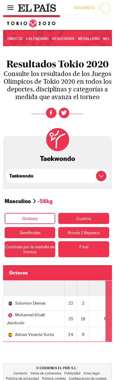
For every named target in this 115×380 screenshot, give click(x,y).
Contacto (20, 373)
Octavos (29, 218)
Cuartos (83, 218)
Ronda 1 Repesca (84, 232)
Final (83, 246)
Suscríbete (84, 8)
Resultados (63, 39)
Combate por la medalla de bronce (30, 249)
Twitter (64, 113)
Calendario (37, 39)
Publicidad (72, 373)
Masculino (18, 201)
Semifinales (30, 232)
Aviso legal (91, 373)
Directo (14, 39)
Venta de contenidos (45, 373)
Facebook (51, 113)
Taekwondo (57, 158)
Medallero (88, 39)
